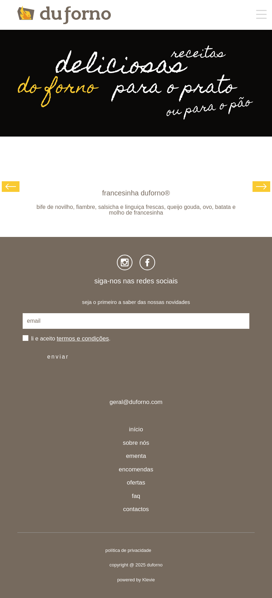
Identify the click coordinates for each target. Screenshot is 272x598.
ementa (136, 456)
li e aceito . (70, 338)
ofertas (136, 482)
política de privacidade (128, 550)
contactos (136, 509)
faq (136, 496)
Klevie (148, 579)
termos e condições (83, 339)
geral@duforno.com (136, 402)
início (136, 429)
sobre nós (136, 442)
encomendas (136, 469)
